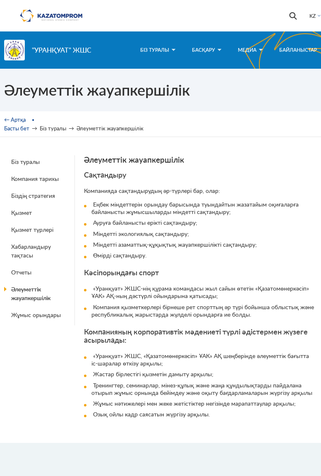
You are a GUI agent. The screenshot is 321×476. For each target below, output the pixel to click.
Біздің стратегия (33, 195)
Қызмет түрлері (32, 229)
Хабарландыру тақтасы (31, 251)
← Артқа (15, 119)
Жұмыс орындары (36, 314)
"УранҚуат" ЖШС (61, 50)
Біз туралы (25, 161)
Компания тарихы (35, 178)
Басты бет (16, 128)
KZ (312, 16)
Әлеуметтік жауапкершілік (30, 293)
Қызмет (21, 212)
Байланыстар (298, 50)
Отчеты (21, 272)
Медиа (250, 50)
